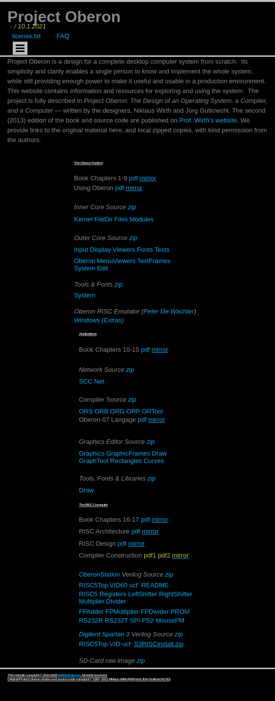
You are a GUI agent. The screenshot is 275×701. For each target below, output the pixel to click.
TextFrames (154, 261)
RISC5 (88, 594)
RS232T (116, 620)
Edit (102, 268)
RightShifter (175, 594)
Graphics (91, 453)
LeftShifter (142, 594)
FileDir (103, 219)
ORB (101, 411)
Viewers (124, 249)
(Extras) (112, 320)
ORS (86, 411)
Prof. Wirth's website (208, 120)
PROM (180, 611)
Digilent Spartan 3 (104, 634)
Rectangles (127, 460)
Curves (154, 460)
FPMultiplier (122, 611)
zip (132, 207)
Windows (87, 320)
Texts (161, 249)
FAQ (62, 36)
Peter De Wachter (169, 311)
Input (81, 249)
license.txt (26, 36)
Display (100, 249)
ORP (133, 411)
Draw (159, 453)
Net (99, 381)
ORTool (152, 411)
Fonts (145, 249)
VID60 (118, 585)
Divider (116, 601)
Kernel (83, 219)
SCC (85, 381)
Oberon (84, 261)
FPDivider (155, 611)
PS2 (148, 620)
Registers (113, 594)
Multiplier (91, 601)
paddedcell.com (69, 675)
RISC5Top (93, 585)
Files (120, 219)
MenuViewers (116, 261)
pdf (133, 178)
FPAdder (91, 611)
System (84, 268)
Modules (141, 219)
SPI (135, 620)
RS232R (91, 620)
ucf (133, 585)
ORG (117, 411)
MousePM (170, 620)
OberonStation (99, 574)
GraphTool (93, 460)
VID (115, 644)
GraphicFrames (128, 453)
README (155, 585)
